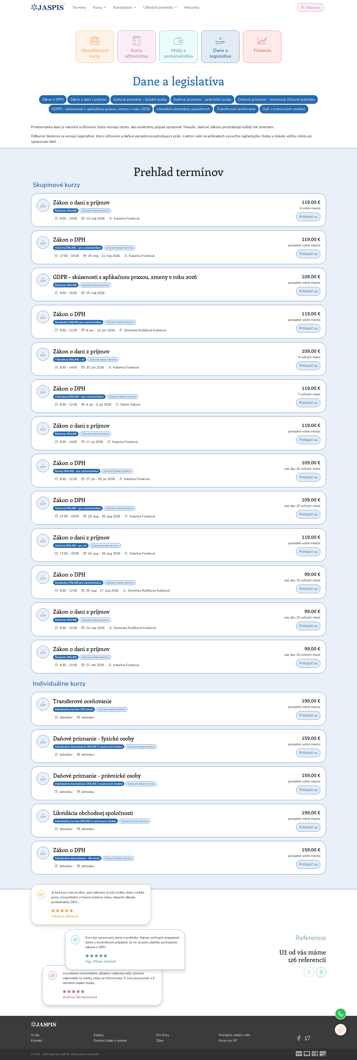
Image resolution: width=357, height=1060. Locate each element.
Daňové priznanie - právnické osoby (202, 99)
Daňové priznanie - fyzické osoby (140, 99)
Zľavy (160, 1040)
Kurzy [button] (98, 7)
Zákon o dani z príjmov (88, 99)
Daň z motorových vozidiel (284, 109)
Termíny (79, 7)
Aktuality (191, 7)
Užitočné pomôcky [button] (158, 7)
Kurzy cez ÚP (228, 1040)
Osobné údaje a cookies (110, 1040)
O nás (35, 1035)
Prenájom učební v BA (234, 1035)
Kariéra (98, 1035)
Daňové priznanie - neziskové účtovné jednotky (276, 99)
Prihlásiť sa (308, 216)
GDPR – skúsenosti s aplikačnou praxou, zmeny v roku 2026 (101, 109)
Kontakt (36, 1040)
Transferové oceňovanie (236, 109)
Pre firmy (162, 1035)
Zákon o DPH (53, 99)
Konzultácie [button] (123, 7)
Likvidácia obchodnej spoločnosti (183, 109)
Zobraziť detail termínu (95, 210)
